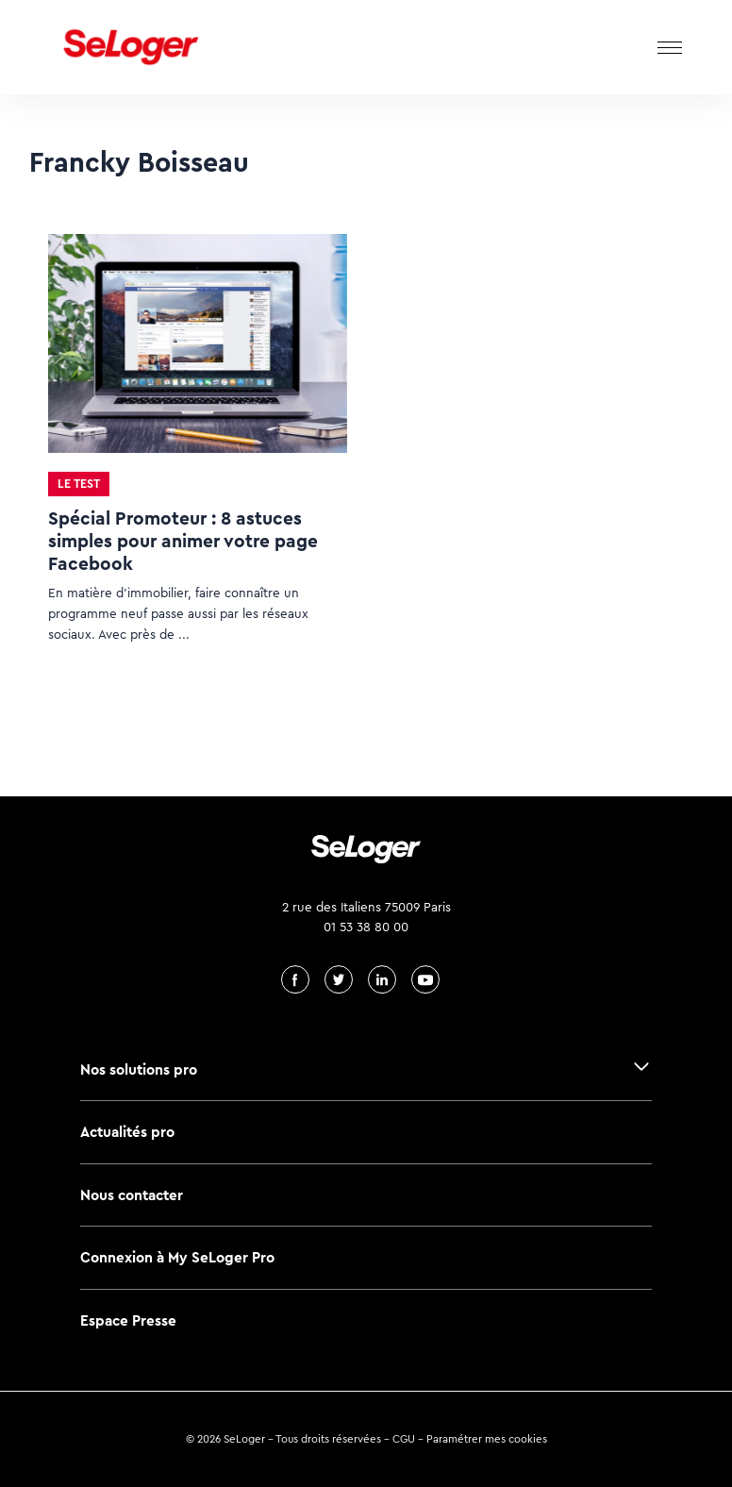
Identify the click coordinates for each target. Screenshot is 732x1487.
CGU (403, 1438)
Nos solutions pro (138, 1069)
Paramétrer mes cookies (486, 1438)
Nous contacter (131, 1195)
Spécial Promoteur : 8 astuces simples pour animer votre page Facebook (183, 541)
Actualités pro (127, 1132)
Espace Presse (128, 1320)
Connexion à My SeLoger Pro (177, 1257)
